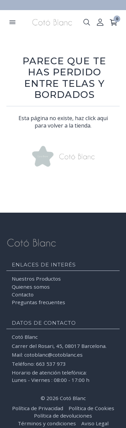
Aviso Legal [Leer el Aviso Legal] (95, 423)
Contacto (23, 294)
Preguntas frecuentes (38, 302)
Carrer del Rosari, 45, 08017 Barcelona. (59, 346)
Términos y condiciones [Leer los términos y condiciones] (47, 423)
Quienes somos (31, 286)
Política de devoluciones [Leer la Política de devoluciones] (63, 415)
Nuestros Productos (36, 278)
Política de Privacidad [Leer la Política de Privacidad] (37, 408)
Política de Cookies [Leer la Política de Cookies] (91, 408)
